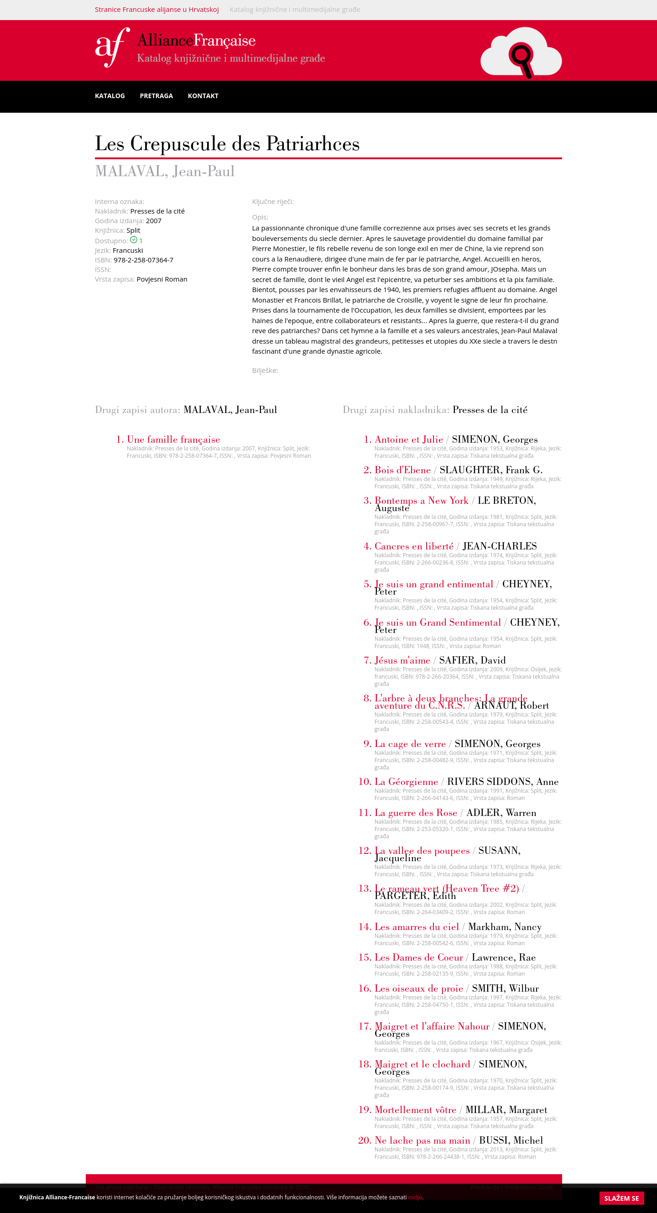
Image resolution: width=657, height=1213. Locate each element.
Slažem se (622, 1198)
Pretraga (156, 95)
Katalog (110, 95)
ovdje (415, 1197)
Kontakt (203, 95)
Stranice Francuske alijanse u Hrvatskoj (157, 9)
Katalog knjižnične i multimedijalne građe (295, 9)
